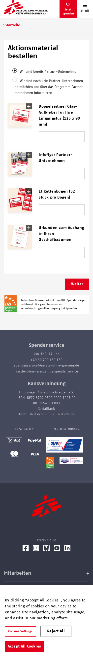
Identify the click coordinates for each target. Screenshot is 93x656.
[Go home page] (26, 7)
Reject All (56, 631)
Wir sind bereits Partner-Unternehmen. (50, 71)
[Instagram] (36, 550)
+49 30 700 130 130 (46, 360)
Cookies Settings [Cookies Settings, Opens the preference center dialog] (20, 631)
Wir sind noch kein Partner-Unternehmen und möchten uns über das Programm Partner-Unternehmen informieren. (48, 87)
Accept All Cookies (24, 646)
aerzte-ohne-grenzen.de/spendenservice (46, 371)
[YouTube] (57, 550)
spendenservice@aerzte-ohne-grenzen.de (46, 365)
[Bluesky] (46, 550)
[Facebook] (25, 550)
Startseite (12, 25)
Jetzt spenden (68, 11)
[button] (20, 115)
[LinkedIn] (67, 550)
